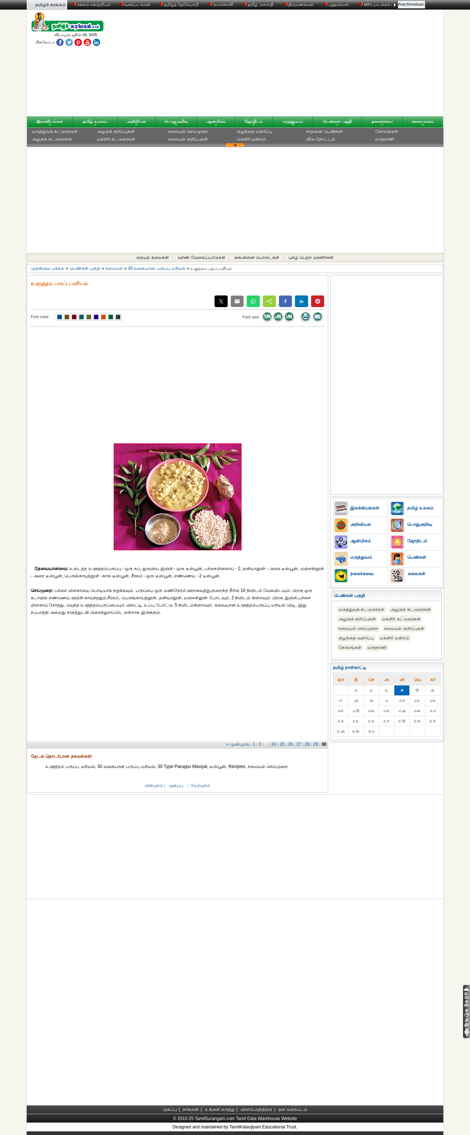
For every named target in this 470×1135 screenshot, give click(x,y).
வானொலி (221, 4)
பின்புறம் (154, 785)
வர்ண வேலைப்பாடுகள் (201, 257)
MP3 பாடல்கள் (375, 4)
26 (290, 744)
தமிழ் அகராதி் (258, 4)
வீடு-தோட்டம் (320, 139)
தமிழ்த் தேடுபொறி (179, 4)
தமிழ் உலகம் (95, 121)
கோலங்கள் (386, 131)
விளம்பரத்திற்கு (256, 1109)
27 (298, 744)
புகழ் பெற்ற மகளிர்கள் (311, 257)
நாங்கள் (191, 1109)
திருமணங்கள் (299, 4)
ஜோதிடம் (254, 121)
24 (273, 744)
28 (307, 744)
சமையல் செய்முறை (188, 131)
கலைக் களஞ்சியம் (91, 4)
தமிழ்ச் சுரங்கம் (50, 4)
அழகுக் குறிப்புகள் (115, 131)
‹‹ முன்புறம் (237, 744)
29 (315, 744)
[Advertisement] (305, 65)
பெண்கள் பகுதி (337, 121)
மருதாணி (384, 139)
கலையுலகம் (422, 121)
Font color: (40, 316)
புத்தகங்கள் (337, 4)
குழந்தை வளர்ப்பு (254, 131)
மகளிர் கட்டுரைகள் (116, 139)
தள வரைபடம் (292, 1109)
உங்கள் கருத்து (220, 1109)
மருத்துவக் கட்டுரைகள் (55, 131)
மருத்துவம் (293, 121)
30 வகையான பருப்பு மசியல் (157, 268)
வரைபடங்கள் (135, 4)
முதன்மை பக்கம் (47, 268)
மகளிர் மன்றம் (251, 139)
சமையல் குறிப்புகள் (188, 139)
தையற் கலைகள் (152, 257)
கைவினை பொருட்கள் (256, 257)
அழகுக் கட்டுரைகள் (52, 139)
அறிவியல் (136, 121)
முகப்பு (176, 785)
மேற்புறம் (200, 785)
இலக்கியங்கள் (50, 121)
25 (282, 744)
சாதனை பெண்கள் (324, 131)
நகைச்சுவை (382, 121)
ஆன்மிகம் (215, 121)
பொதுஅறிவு (176, 121)
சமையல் (114, 268)
